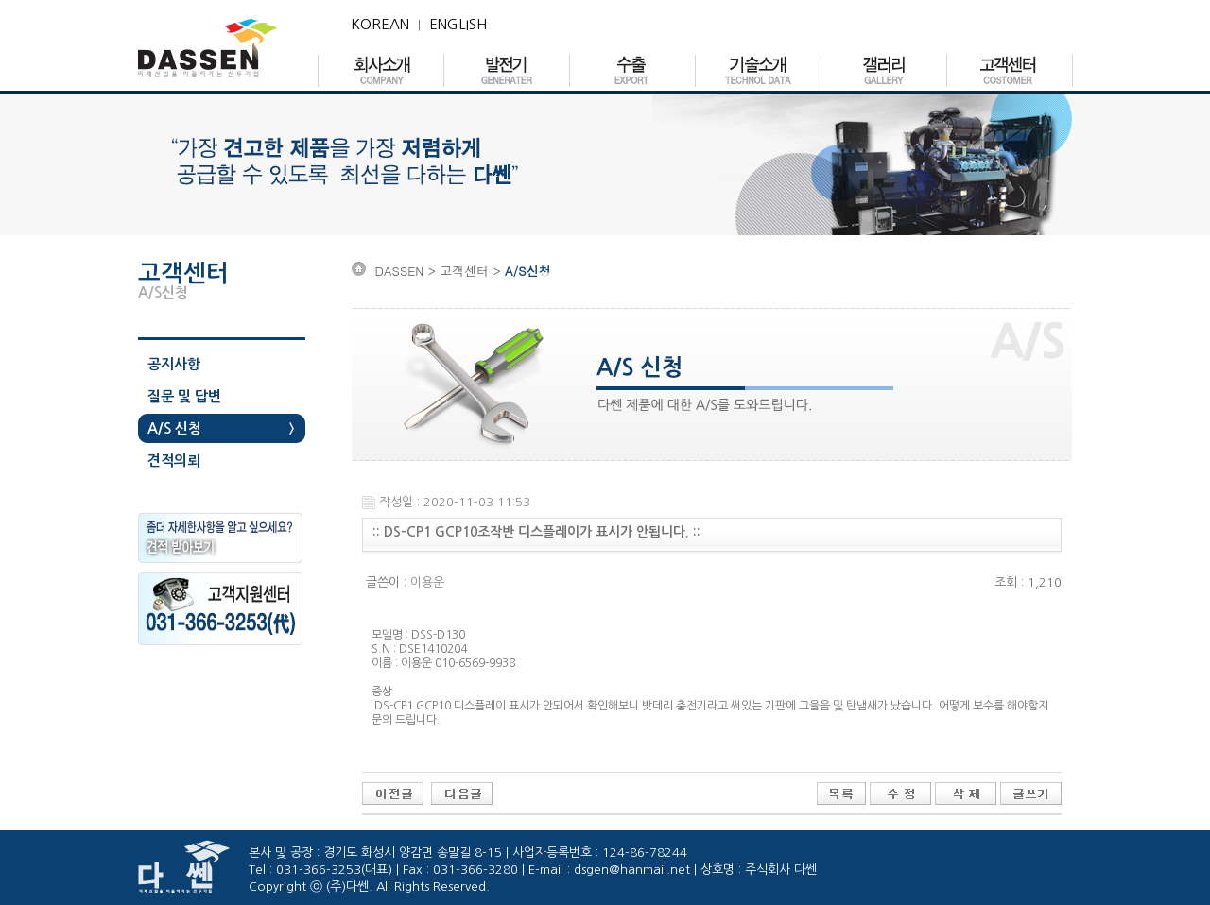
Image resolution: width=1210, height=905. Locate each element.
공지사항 (173, 364)
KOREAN (380, 24)
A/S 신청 (174, 428)
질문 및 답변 (184, 396)
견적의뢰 (173, 460)
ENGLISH (458, 24)
